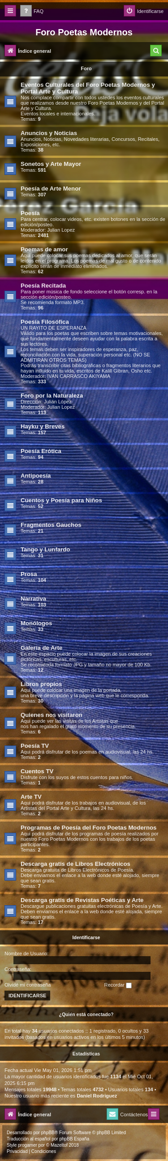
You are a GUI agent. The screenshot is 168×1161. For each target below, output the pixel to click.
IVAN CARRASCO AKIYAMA (78, 376)
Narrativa (33, 598)
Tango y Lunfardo (45, 549)
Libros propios (41, 684)
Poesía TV (35, 745)
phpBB (48, 1132)
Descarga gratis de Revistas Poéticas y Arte (82, 900)
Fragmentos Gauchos (51, 524)
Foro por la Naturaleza (52, 395)
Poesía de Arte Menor (51, 188)
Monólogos (36, 623)
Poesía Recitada (43, 285)
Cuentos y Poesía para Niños (61, 500)
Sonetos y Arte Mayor (51, 164)
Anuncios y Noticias (49, 133)
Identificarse (86, 937)
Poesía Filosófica (45, 321)
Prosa (29, 574)
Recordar (118, 985)
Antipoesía (36, 475)
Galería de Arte (41, 647)
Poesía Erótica (41, 451)
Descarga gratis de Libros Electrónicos (75, 863)
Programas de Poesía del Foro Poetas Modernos (88, 827)
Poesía (30, 213)
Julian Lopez (61, 230)
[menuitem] (31, 11)
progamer (27, 1145)
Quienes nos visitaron (51, 715)
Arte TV (31, 796)
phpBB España (74, 1138)
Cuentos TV (37, 771)
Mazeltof (59, 1145)
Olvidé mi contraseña (27, 984)
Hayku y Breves (43, 426)
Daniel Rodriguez (97, 1095)
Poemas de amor (44, 249)
